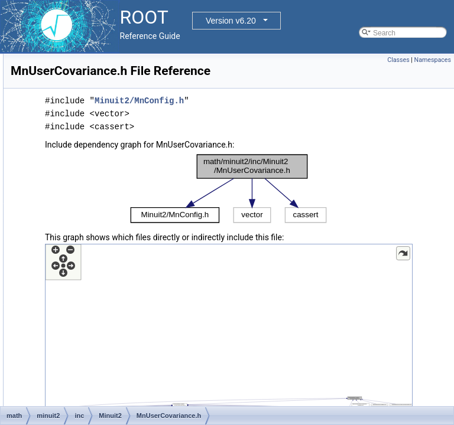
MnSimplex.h (97, 183)
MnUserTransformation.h (116, 287)
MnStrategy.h (97, 196)
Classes (398, 60)
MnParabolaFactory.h (110, 54)
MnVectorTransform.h (111, 300)
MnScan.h (93, 157)
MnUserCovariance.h (110, 235)
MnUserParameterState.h (117, 274)
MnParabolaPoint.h (107, 67)
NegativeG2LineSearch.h (116, 339)
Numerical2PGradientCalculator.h (129, 352)
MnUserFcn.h (98, 248)
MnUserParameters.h (110, 261)
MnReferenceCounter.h (113, 144)
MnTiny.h (91, 209)
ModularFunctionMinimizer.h (121, 313)
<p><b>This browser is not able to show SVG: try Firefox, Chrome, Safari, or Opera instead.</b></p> (303, 205)
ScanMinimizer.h (103, 391)
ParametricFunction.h (110, 365)
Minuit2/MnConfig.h (287, 117)
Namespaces (432, 60)
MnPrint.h (92, 119)
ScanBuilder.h (99, 378)
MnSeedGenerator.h (109, 170)
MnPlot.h (91, 93)
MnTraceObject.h (104, 222)
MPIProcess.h (99, 326)
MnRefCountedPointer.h (115, 132)
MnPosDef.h (96, 106)
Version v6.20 (231, 20)
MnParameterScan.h (109, 80)
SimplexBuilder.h (103, 404)
